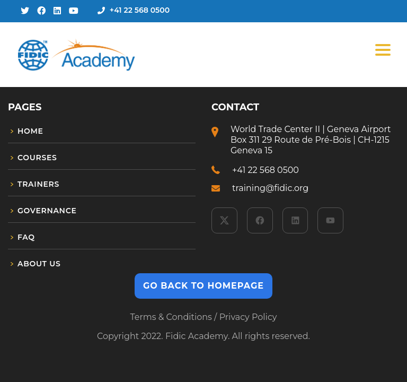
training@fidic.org (270, 188)
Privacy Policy (248, 317)
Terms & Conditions (170, 317)
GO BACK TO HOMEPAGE (203, 286)
